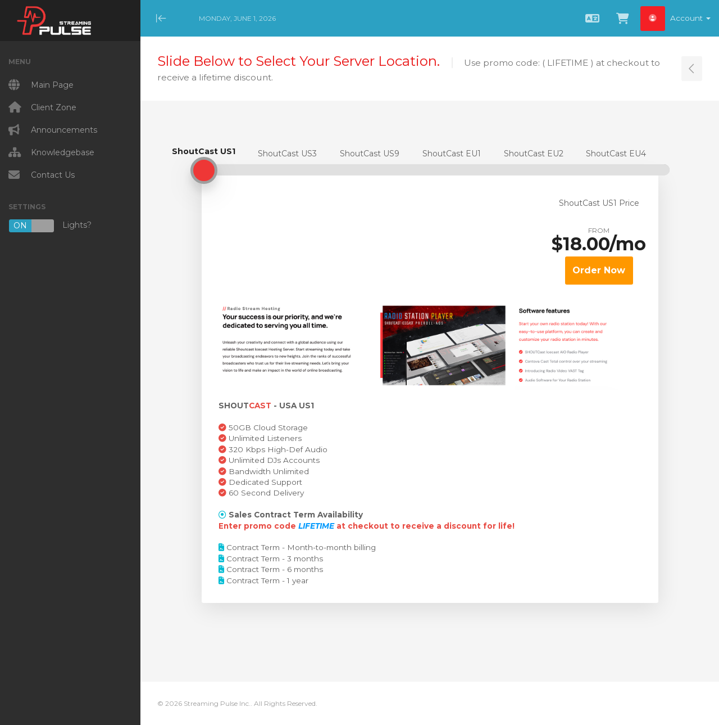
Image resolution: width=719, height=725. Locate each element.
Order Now (598, 270)
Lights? (50, 226)
